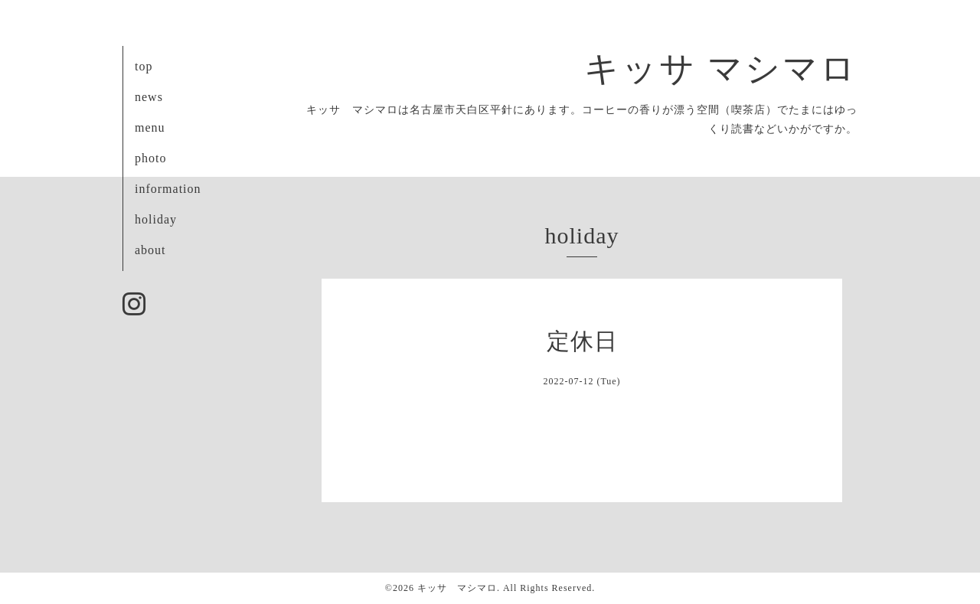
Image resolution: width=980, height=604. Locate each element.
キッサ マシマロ (721, 69)
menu (150, 127)
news (149, 96)
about (150, 249)
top (143, 66)
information (168, 188)
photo (150, 158)
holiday (156, 219)
